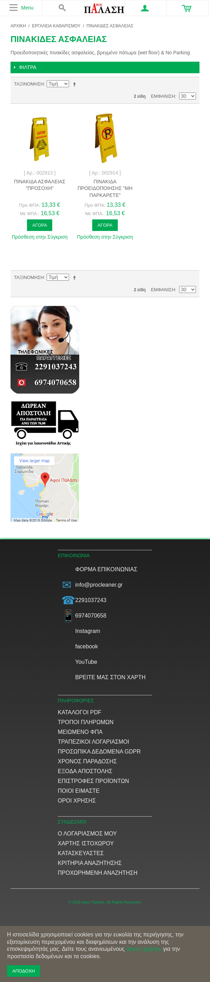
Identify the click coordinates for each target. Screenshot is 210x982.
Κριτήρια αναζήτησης (90, 863)
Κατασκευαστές (81, 853)
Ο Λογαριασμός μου (87, 834)
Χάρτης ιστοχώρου (86, 843)
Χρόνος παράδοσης (87, 761)
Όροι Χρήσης (77, 801)
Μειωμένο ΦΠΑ (80, 732)
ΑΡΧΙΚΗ (18, 25)
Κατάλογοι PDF (79, 712)
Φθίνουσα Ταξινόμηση (75, 84)
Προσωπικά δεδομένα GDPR (99, 752)
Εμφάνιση (163, 96)
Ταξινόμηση (29, 84)
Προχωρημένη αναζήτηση (97, 873)
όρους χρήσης (144, 949)
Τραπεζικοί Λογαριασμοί (93, 742)
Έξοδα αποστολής (85, 771)
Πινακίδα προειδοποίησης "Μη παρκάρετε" (105, 188)
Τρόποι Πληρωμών (86, 722)
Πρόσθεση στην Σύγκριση (40, 237)
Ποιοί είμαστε (79, 791)
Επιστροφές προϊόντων (93, 781)
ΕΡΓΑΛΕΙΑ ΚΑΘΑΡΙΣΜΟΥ (56, 25)
